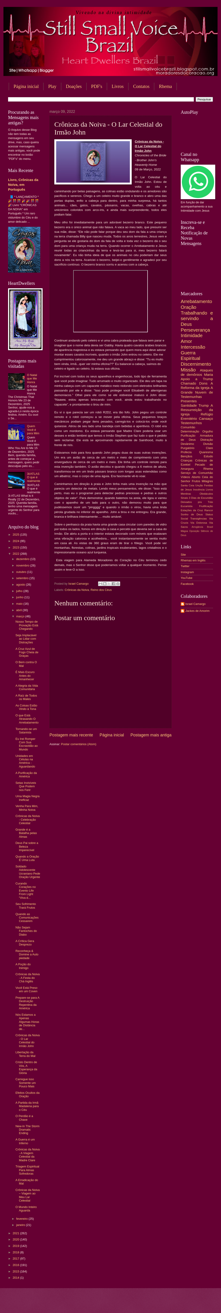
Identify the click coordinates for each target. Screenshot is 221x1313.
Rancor (208, 510)
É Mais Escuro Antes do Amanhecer (25, 675)
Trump (204, 405)
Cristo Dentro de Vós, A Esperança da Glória (26, 1067)
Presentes (189, 401)
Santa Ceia (187, 485)
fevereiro (22, 1218)
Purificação (188, 435)
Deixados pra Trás (197, 502)
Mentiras (186, 493)
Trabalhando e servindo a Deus (197, 318)
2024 (16, 541)
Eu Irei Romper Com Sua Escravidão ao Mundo (26, 744)
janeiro (21, 1225)
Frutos (196, 481)
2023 (16, 547)
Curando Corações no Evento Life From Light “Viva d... (25, 890)
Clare (209, 448)
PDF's (96, 86)
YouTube (186, 578)
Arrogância (197, 527)
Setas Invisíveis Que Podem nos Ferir (25, 786)
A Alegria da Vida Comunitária (26, 687)
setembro (22, 578)
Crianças (186, 460)
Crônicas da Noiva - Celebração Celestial (27, 819)
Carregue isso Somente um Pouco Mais (25, 1082)
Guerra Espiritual (190, 355)
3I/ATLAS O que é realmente (33, 477)
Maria (208, 374)
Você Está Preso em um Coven (26, 989)
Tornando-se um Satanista (26, 730)
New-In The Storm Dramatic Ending (27, 1129)
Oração (188, 307)
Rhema (208, 468)
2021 (16, 1233)
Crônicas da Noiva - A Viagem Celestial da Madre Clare (27, 1155)
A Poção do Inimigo (23, 966)
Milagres (207, 481)
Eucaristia (186, 506)
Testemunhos (191, 423)
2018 (16, 1252)
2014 (16, 1277)
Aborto (196, 477)
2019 (16, 1246)
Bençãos (186, 456)
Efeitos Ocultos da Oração (27, 1094)
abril (19, 610)
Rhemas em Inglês (193, 560)
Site (183, 554)
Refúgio (207, 414)
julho (19, 591)
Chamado (188, 383)
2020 (16, 1239)
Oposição (194, 531)
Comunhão (188, 427)
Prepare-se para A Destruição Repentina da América (27, 1003)
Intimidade (192, 335)
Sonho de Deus (192, 514)
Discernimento (196, 364)
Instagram (187, 572)
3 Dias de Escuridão (201, 497)
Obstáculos (206, 493)
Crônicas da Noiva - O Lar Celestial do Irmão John (27, 1040)
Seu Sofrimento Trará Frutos (25, 905)
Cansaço (206, 418)
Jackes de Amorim (197, 611)
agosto (21, 584)
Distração (207, 439)
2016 (16, 1265)
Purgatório (187, 448)
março (20, 616)
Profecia (186, 452)
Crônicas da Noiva (77, 590)
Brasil (210, 527)
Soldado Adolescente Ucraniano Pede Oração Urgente (27, 872)
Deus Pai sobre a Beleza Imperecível (26, 846)
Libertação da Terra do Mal (25, 1053)
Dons (203, 383)
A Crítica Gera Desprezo (24, 942)
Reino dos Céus (101, 590)
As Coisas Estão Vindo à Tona (26, 707)
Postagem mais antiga (151, 735)
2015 (16, 1271)
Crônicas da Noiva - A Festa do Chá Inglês (27, 977)
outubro (21, 572)
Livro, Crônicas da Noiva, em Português (23, 184)
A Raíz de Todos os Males (26, 697)
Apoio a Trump (197, 379)
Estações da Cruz (192, 510)
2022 (16, 553)
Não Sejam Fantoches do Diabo (26, 931)
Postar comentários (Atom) (78, 744)
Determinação (190, 431)
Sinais (184, 497)
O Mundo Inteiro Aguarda (26, 1208)
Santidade (189, 405)
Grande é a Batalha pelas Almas (26, 833)
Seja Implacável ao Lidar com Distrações (25, 638)
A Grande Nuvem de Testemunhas (197, 392)
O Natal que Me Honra (32, 378)
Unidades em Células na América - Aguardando (25, 761)
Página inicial (26, 86)
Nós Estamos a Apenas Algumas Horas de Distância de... (27, 1022)
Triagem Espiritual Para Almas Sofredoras (27, 1170)
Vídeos (185, 477)
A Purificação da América (26, 774)
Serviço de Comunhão (197, 473)
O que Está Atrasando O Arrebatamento (26, 719)
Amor (186, 341)
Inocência (199, 489)
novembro (23, 565)
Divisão (208, 444)
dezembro (23, 559)
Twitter (185, 566)
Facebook (187, 584)
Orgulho (207, 431)
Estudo (208, 456)
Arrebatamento (196, 301)
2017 (16, 1258)
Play (52, 86)
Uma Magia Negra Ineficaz (27, 797)
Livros (118, 86)
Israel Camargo (195, 604)
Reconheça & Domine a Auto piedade (26, 954)
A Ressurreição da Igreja (197, 409)
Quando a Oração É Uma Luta (27, 858)
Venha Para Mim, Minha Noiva (26, 807)
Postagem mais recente (71, 735)
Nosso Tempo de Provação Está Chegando (26, 625)
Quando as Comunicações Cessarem (26, 917)
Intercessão (193, 347)
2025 (16, 534)
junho (20, 597)
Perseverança (195, 330)
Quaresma (206, 452)
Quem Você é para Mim (33, 429)
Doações (74, 86)
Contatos (141, 86)
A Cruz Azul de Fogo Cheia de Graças (26, 652)
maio (19, 603)
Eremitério (189, 418)
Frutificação (206, 506)
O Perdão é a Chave (24, 1117)
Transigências (198, 518)
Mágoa (184, 531)
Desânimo (187, 444)
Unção (199, 485)
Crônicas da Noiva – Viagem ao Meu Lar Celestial (27, 1195)
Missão (188, 369)
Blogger (147, 1304)
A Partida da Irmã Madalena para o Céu (27, 1106)
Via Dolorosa (198, 522)
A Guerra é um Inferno (25, 1141)
